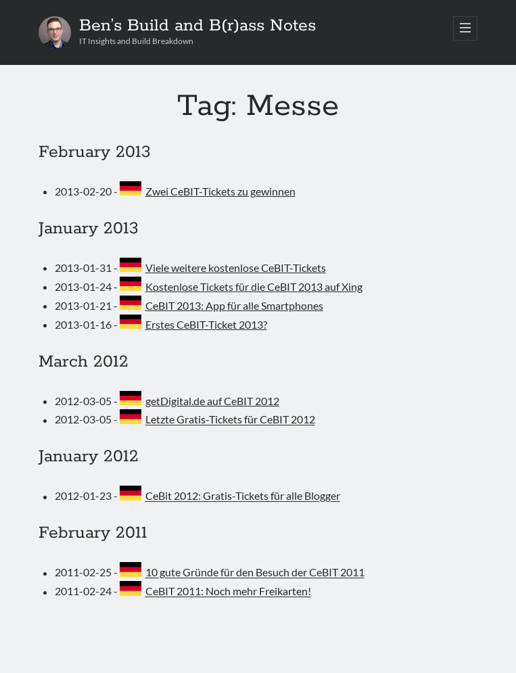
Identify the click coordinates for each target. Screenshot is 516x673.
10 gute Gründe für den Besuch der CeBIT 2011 (255, 572)
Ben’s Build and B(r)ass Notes (197, 26)
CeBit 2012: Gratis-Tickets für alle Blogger (242, 496)
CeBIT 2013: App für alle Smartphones (234, 305)
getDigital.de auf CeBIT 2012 (212, 400)
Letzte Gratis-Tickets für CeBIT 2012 (230, 419)
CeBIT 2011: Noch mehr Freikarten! (228, 591)
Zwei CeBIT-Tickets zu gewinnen (220, 191)
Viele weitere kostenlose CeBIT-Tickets (235, 267)
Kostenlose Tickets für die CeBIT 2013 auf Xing (253, 286)
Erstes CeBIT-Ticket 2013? (206, 324)
